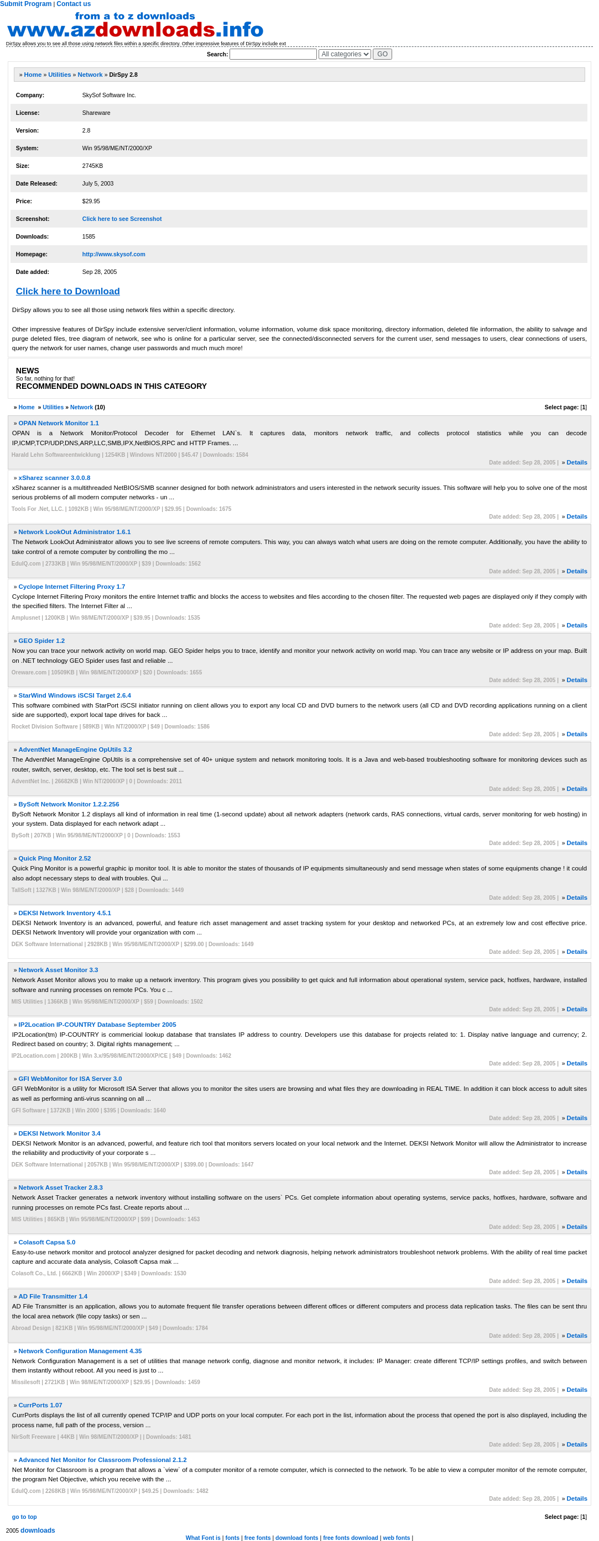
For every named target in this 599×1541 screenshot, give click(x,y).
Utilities (59, 74)
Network (89, 74)
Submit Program (25, 4)
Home (33, 74)
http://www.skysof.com (113, 254)
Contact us (73, 4)
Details (576, 462)
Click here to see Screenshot (122, 218)
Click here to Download (68, 291)
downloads (37, 1530)
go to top (24, 1516)
